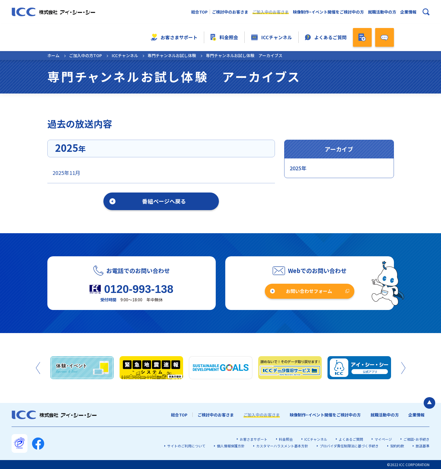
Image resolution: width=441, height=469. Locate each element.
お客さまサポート (174, 37)
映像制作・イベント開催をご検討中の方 (328, 12)
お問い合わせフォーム (309, 290)
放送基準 (422, 445)
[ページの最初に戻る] (429, 403)
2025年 (298, 168)
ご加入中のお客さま (270, 12)
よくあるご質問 (325, 37)
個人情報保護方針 (231, 445)
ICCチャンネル (271, 37)
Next (403, 368)
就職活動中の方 (382, 12)
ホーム (53, 55)
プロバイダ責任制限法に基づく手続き (349, 445)
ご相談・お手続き (416, 439)
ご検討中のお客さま (230, 12)
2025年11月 (66, 172)
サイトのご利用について (186, 445)
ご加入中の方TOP (85, 55)
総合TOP (199, 12)
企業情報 (408, 12)
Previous (38, 368)
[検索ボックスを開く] (426, 11)
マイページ (383, 439)
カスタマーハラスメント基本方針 (282, 445)
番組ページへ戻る (164, 201)
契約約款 (397, 445)
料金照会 (224, 37)
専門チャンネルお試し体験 (172, 55)
